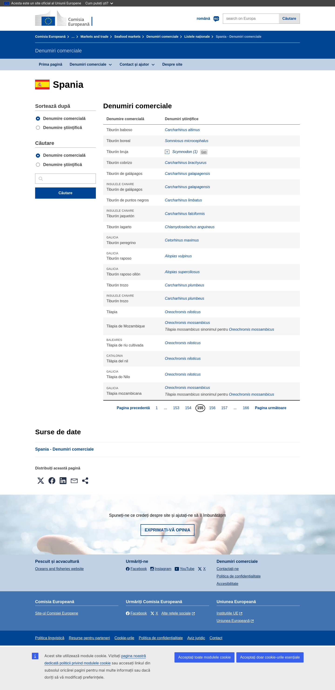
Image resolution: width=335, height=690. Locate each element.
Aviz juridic (196, 638)
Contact (216, 638)
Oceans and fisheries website (59, 569)
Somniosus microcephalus (186, 141)
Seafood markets (127, 36)
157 (225, 408)
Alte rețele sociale (176, 613)
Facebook (136, 613)
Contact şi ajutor (134, 64)
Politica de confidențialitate (239, 576)
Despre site (172, 64)
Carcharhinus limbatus (183, 200)
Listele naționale (197, 36)
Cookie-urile (124, 638)
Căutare (289, 18)
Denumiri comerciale (162, 36)
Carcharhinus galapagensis (187, 174)
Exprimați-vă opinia (167, 530)
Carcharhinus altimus (182, 130)
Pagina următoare (270, 408)
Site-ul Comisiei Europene (56, 613)
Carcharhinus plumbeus (184, 285)
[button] (40, 480)
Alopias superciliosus (182, 272)
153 (177, 408)
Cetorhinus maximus (182, 240)
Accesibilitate (227, 584)
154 (189, 408)
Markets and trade (94, 36)
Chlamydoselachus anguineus (189, 227)
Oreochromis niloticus (183, 312)
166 (246, 408)
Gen (204, 152)
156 (213, 408)
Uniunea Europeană (233, 621)
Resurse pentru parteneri (89, 638)
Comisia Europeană (50, 36)
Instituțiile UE (227, 613)
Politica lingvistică (49, 638)
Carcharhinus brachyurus (186, 163)
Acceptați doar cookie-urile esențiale (270, 657)
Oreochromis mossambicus (187, 323)
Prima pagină (50, 64)
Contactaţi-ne (228, 569)
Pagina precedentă (133, 408)
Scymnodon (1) (185, 152)
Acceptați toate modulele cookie (204, 657)
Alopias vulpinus (178, 256)
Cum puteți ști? (99, 3)
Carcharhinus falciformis (185, 214)
